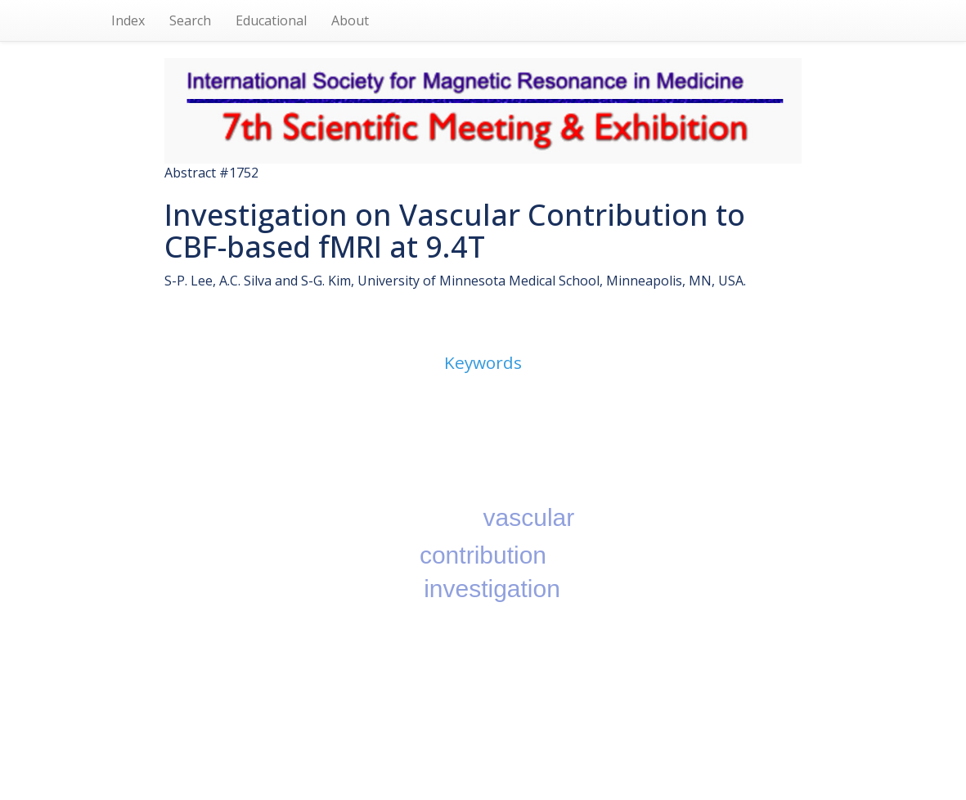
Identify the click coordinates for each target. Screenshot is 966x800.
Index (128, 20)
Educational (271, 20)
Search (190, 20)
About (350, 20)
